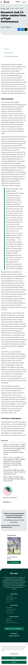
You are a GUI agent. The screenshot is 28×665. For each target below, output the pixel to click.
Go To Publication (14, 562)
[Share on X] (25, 29)
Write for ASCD (10, 613)
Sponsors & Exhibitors (11, 622)
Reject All (14, 659)
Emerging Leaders (11, 609)
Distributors (9, 620)
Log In (24, 2)
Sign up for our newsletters (14, 629)
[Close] (26, 646)
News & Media (10, 600)
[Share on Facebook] (19, 29)
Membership (9, 607)
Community (9, 611)
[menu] (1, 2)
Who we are (9, 596)
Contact (8, 601)
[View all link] (14, 526)
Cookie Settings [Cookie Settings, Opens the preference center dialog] (14, 655)
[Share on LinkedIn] (22, 29)
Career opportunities (11, 598)
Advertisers (9, 619)
